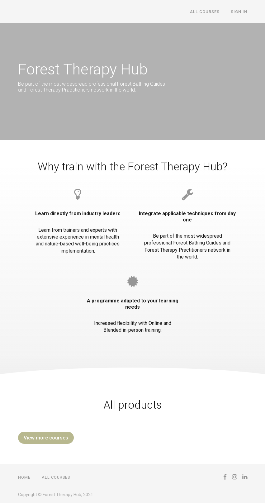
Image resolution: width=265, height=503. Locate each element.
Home (24, 477)
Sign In (239, 11)
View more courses (46, 438)
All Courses (205, 11)
